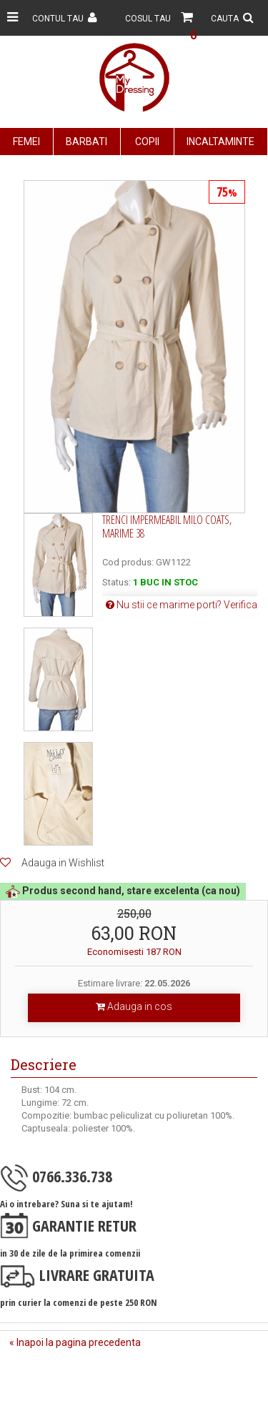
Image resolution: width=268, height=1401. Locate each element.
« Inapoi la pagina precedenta (75, 1342)
